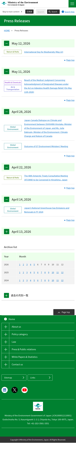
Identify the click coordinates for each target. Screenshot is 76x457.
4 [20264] (30, 264)
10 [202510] (53, 272)
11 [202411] (57, 280)
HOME (7, 30)
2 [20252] (23, 272)
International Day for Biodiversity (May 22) (43, 51)
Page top (70, 60)
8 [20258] (45, 272)
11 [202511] (57, 272)
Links (32, 377)
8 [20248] (45, 280)
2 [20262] (23, 264)
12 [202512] (62, 272)
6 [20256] (37, 272)
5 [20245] (34, 280)
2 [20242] (23, 280)
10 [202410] (53, 280)
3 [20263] (27, 264)
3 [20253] (27, 272)
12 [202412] (62, 280)
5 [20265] (34, 264)
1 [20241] (19, 280)
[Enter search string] (41, 11)
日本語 (29, 11)
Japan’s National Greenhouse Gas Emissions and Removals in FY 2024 (46, 209)
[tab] (6, 295)
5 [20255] (34, 272)
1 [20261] (19, 264)
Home (12, 319)
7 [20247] (41, 280)
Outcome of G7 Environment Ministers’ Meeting (46, 146)
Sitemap (8, 377)
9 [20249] (48, 280)
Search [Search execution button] (54, 11)
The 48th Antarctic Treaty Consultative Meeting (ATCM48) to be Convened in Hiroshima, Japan (46, 177)
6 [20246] (37, 280)
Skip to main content (10, 11)
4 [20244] (30, 280)
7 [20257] (41, 272)
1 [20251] (19, 272)
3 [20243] (27, 280)
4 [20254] (30, 272)
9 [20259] (48, 272)
